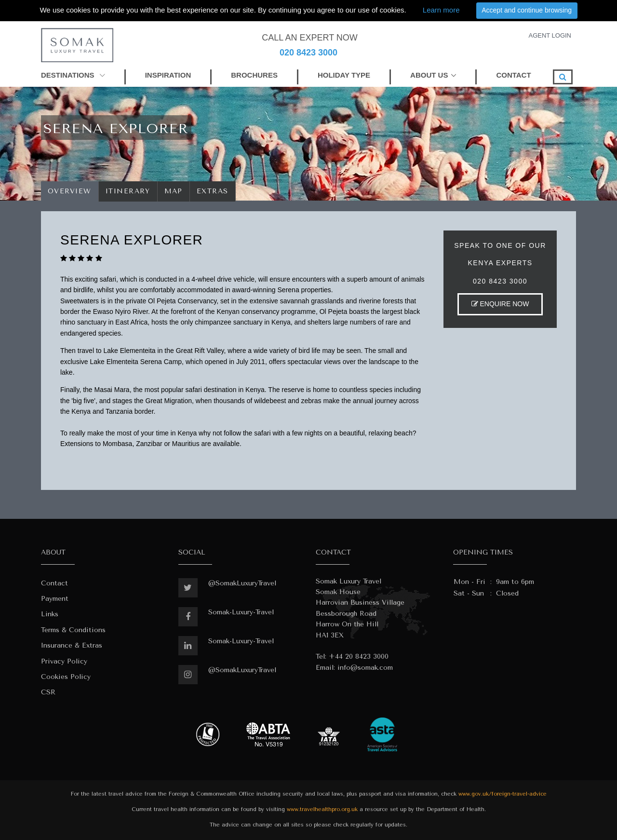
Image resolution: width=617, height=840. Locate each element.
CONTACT (513, 75)
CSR (48, 692)
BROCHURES (254, 75)
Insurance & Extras (71, 645)
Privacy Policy (64, 661)
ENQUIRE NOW (500, 304)
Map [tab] (173, 191)
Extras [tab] (212, 191)
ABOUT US (429, 75)
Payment (54, 599)
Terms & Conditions (73, 630)
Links (49, 614)
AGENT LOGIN (549, 35)
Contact (54, 583)
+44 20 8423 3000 (359, 656)
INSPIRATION (168, 75)
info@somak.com (365, 668)
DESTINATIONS (73, 75)
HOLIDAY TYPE (344, 75)
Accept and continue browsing (527, 10)
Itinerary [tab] (128, 191)
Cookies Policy (66, 677)
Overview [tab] (70, 191)
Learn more (441, 10)
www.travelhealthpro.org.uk (322, 809)
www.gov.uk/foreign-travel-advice (502, 794)
